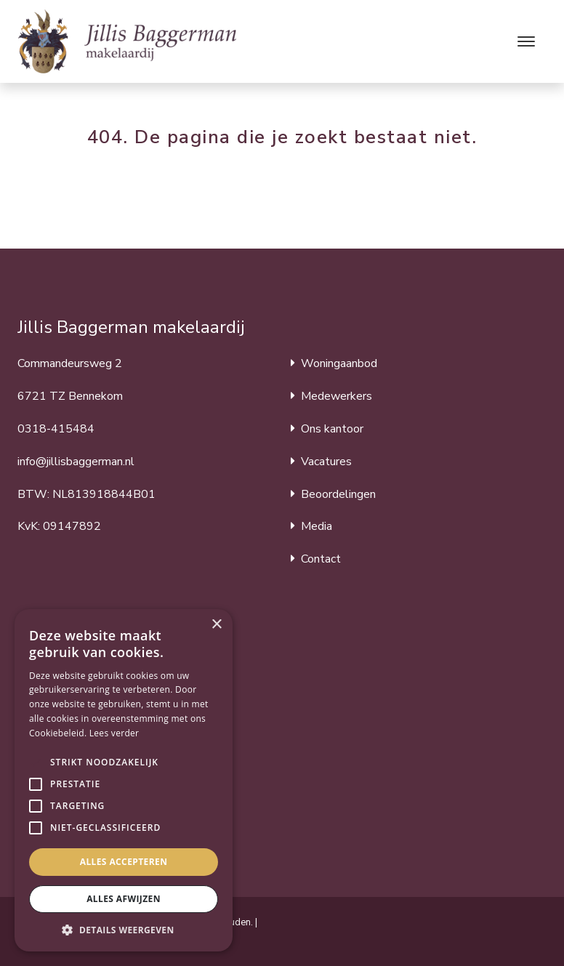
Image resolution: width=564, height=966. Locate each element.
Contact (321, 559)
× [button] (216, 624)
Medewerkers (336, 396)
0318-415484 (55, 429)
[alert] (124, 780)
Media (316, 526)
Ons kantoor (332, 429)
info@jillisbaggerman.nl (75, 462)
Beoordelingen (338, 494)
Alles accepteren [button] (124, 862)
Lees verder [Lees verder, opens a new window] (114, 733)
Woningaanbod (339, 363)
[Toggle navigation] (526, 41)
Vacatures (326, 462)
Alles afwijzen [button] (123, 899)
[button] (35, 762)
